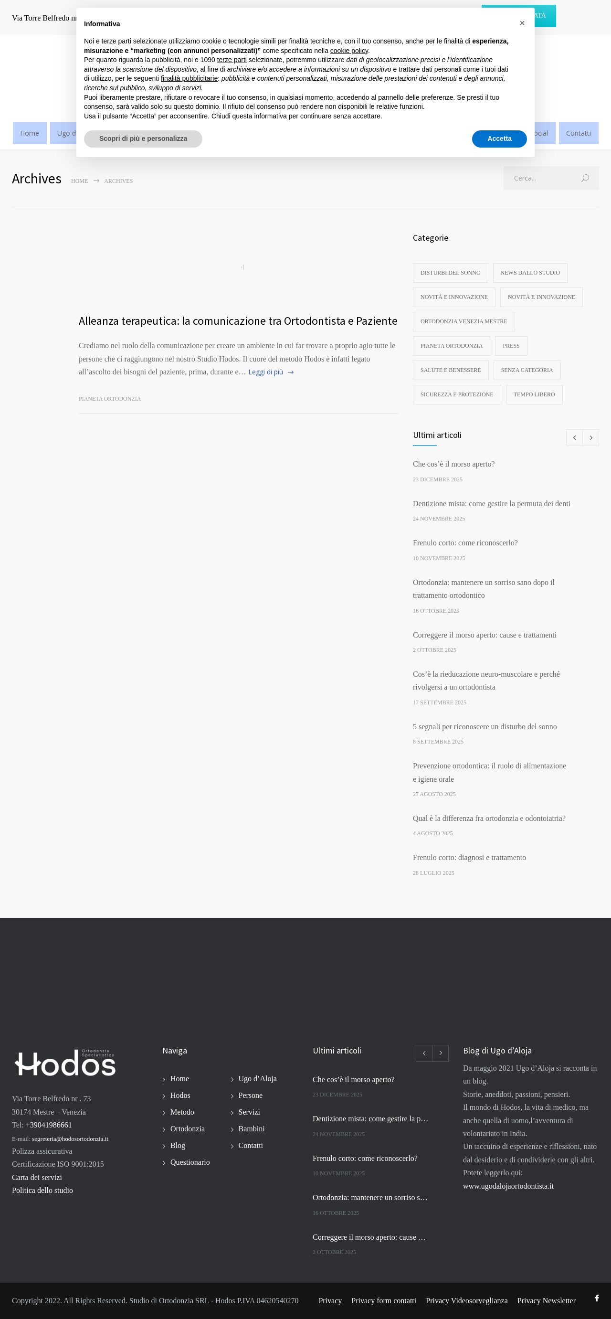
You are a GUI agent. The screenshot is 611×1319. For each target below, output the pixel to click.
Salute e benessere (451, 370)
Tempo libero (534, 394)
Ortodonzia (187, 1129)
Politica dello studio (42, 1190)
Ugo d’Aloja (258, 1078)
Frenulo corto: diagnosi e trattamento (469, 857)
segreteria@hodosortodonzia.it (70, 1138)
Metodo (182, 1112)
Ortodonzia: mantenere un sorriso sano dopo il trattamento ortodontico (370, 1197)
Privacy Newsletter (546, 1301)
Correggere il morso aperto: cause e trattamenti (485, 635)
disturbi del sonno (451, 272)
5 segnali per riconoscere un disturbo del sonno (485, 727)
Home (29, 133)
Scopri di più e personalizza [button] (143, 138)
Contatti (578, 133)
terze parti (232, 60)
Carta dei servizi (37, 1177)
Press (511, 345)
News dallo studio (530, 272)
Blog (177, 1145)
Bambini (252, 1129)
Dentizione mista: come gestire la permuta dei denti (491, 504)
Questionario (190, 1162)
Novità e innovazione (454, 297)
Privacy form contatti (383, 1301)
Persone (251, 1095)
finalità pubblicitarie (189, 78)
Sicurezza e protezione (457, 394)
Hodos (180, 1095)
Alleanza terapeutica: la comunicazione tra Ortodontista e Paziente (238, 320)
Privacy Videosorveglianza (467, 1301)
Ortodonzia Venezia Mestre (464, 321)
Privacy (330, 1301)
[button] (522, 23)
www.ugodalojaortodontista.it (508, 1186)
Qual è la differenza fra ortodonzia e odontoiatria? (489, 818)
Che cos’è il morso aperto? (454, 464)
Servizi (249, 1112)
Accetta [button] (499, 138)
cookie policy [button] (349, 50)
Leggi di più (265, 371)
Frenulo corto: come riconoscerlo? (465, 543)
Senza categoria (527, 370)
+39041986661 (49, 1125)
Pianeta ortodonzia (110, 398)
